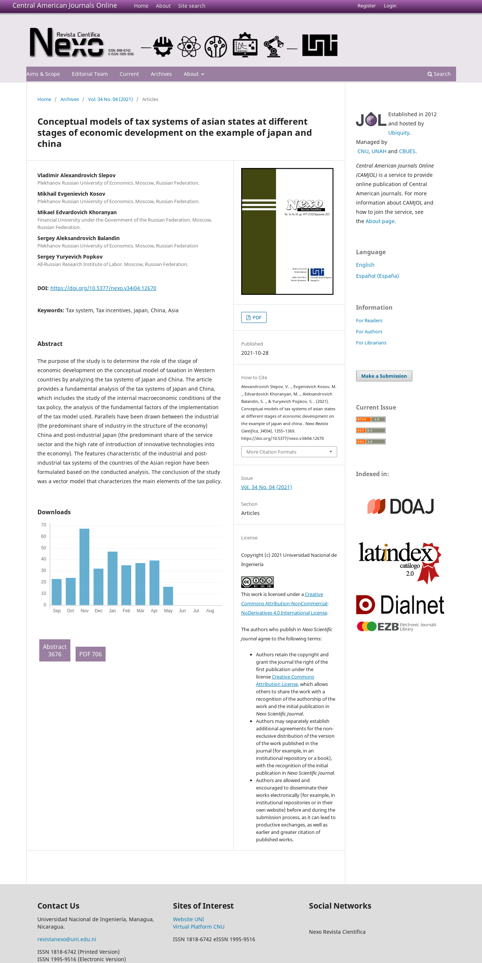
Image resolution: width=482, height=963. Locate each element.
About (163, 5)
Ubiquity (398, 132)
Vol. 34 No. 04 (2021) (110, 99)
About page (380, 221)
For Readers (369, 320)
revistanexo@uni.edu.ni (66, 939)
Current (129, 73)
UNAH (379, 151)
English (365, 264)
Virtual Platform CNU (199, 926)
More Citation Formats (271, 451)
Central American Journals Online (65, 5)
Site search (192, 5)
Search (439, 73)
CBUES (407, 151)
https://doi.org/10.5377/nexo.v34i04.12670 (103, 288)
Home (141, 5)
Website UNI (188, 919)
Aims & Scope (43, 73)
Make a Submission (384, 376)
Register (367, 5)
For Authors (369, 331)
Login (390, 5)
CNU (363, 151)
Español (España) (377, 275)
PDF (257, 317)
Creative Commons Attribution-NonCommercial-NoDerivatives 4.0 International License (285, 603)
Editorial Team (90, 73)
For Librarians (371, 342)
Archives (161, 73)
